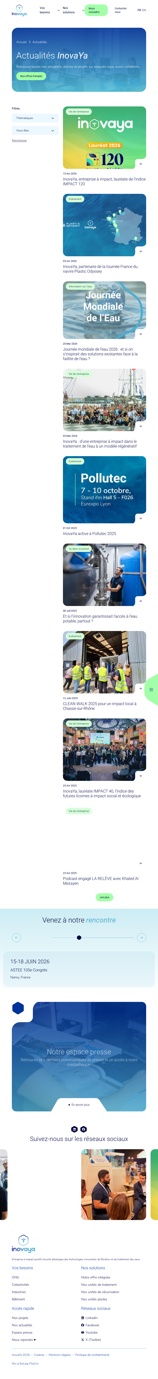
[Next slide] (141, 937)
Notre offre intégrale (95, 1277)
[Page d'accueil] (19, 10)
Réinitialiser (19, 140)
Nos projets (20, 1318)
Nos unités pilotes (94, 1299)
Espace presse (22, 1332)
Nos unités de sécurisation (100, 1292)
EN (144, 10)
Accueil (21, 42)
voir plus (104, 897)
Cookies (39, 1355)
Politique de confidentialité (92, 1355)
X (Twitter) (91, 1340)
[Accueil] (23, 1244)
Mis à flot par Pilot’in (25, 1364)
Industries (19, 1292)
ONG (15, 1277)
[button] (79, 937)
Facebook (90, 1325)
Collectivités (20, 1284)
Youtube (89, 1332)
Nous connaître (94, 10)
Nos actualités (22, 1325)
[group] (44, 1184)
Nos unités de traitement (99, 1284)
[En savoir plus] (79, 1056)
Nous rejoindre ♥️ (24, 1340)
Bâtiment (18, 1299)
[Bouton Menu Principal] (151, 690)
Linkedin (89, 1318)
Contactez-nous (121, 10)
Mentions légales (60, 1355)
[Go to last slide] (16, 937)
